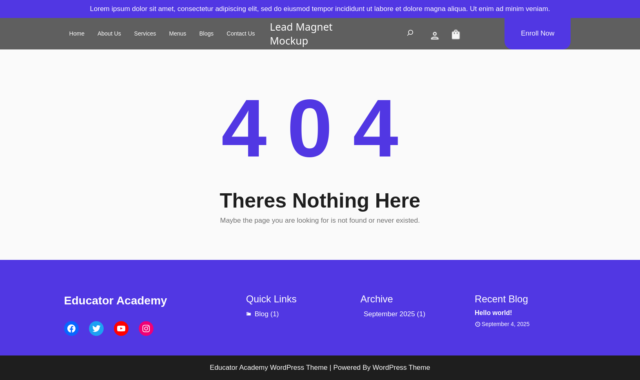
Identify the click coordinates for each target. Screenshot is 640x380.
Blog (262, 314)
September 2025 (389, 314)
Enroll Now (537, 33)
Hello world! (493, 312)
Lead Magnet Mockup (301, 34)
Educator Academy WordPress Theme (269, 367)
